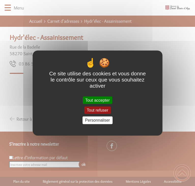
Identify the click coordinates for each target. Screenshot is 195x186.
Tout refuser (97, 110)
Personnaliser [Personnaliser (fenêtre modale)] (97, 120)
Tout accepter (97, 100)
